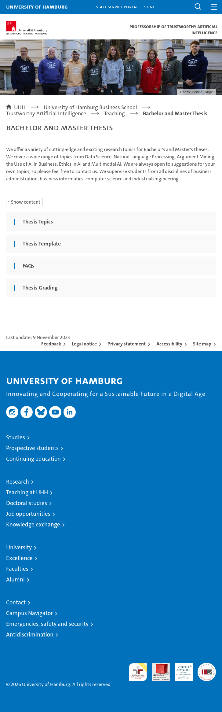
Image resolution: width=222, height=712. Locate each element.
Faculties (17, 569)
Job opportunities (28, 514)
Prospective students (32, 448)
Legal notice (84, 344)
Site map (202, 344)
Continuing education (33, 459)
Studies (15, 437)
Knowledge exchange (33, 524)
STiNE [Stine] (149, 6)
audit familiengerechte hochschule (138, 672)
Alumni (15, 579)
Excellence (19, 558)
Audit (157, 666)
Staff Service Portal (117, 6)
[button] (198, 7)
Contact (16, 602)
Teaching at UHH (27, 492)
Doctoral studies (26, 503)
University (19, 547)
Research (17, 481)
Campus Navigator (29, 613)
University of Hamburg (37, 6)
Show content (25, 202)
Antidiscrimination (29, 634)
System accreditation (207, 669)
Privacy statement (126, 344)
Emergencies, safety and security (47, 624)
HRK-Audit (180, 669)
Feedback (51, 344)
